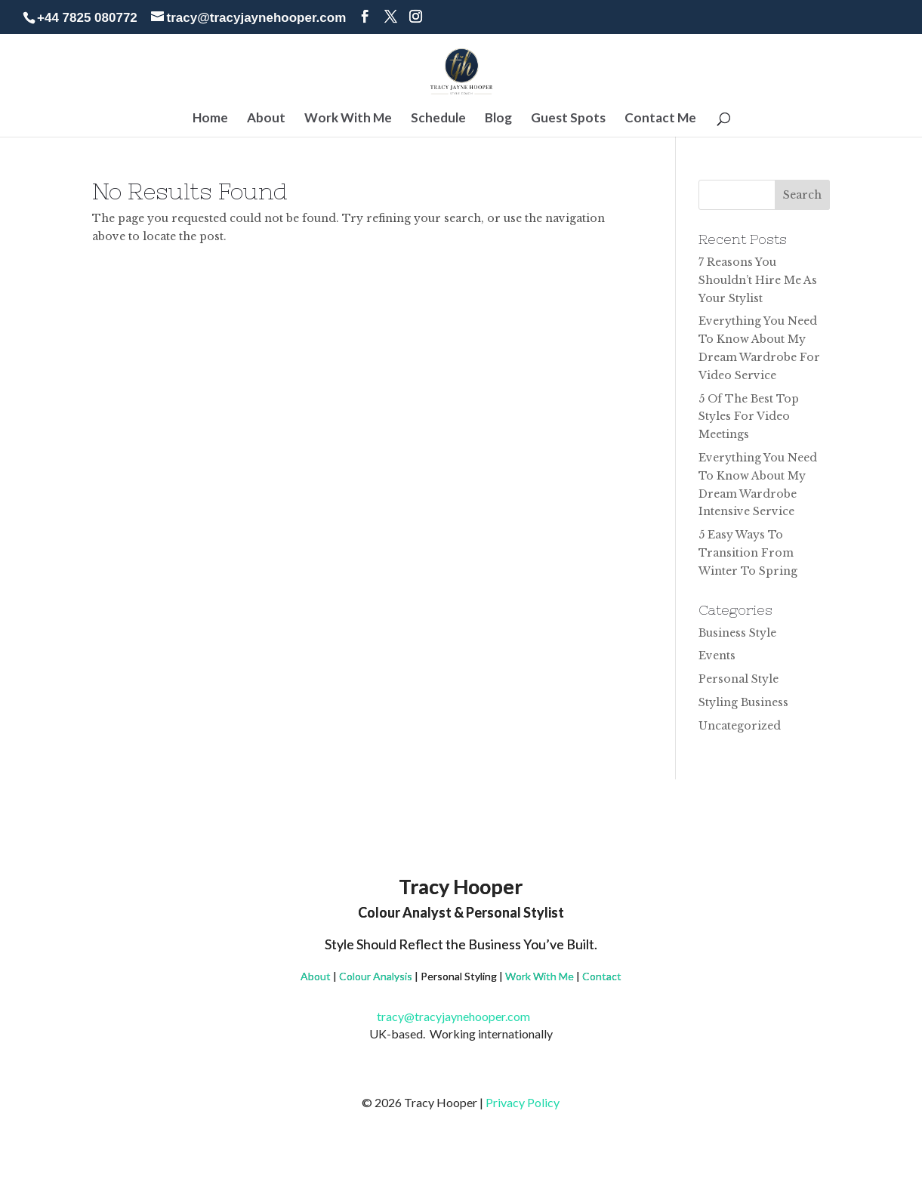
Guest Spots (568, 119)
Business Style (737, 633)
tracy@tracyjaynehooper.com (461, 1016)
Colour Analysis (375, 976)
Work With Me (348, 119)
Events (716, 655)
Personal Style (738, 679)
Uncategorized (739, 726)
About (266, 119)
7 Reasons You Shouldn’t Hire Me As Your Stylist (757, 280)
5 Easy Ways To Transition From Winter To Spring (747, 553)
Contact (601, 976)
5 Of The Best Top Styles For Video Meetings (748, 417)
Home (210, 119)
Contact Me (660, 119)
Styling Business (743, 702)
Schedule (438, 119)
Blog (498, 119)
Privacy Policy (523, 1102)
